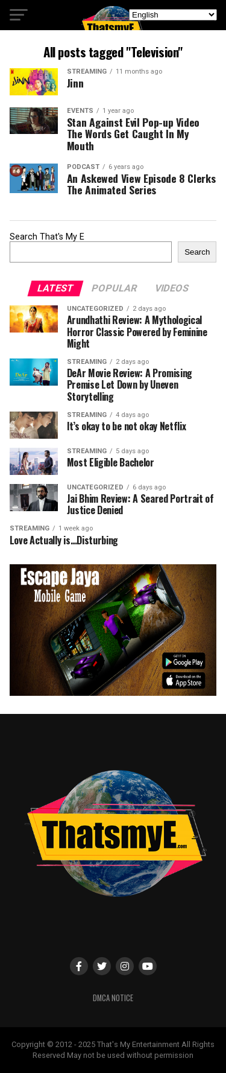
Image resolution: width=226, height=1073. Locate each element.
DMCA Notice (113, 998)
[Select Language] (173, 15)
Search (197, 251)
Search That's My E (47, 237)
